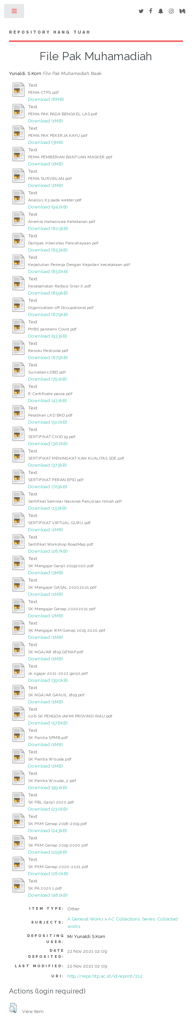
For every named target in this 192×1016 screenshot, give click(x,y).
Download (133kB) (47, 508)
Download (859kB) (48, 293)
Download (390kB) (48, 680)
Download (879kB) (48, 314)
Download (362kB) (48, 443)
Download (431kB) (47, 400)
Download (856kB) (48, 271)
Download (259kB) (47, 852)
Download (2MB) (46, 615)
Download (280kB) (48, 873)
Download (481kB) (48, 895)
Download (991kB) (47, 787)
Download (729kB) (47, 486)
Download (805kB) (48, 228)
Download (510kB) (47, 422)
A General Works (85, 919)
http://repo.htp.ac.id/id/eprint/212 (104, 976)
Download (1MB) (45, 120)
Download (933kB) (47, 336)
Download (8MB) (46, 99)
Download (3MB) (46, 142)
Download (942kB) (48, 206)
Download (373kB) (47, 465)
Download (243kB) (47, 830)
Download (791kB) (47, 379)
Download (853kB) (48, 249)
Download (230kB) (48, 809)
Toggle (14, 12)
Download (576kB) (48, 723)
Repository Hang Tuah (50, 32)
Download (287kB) (48, 551)
